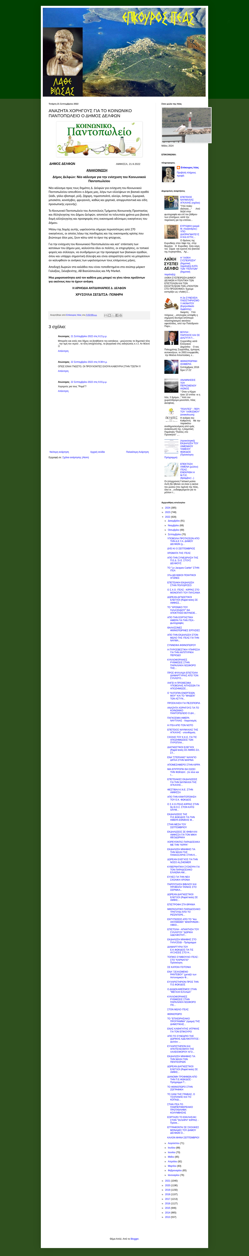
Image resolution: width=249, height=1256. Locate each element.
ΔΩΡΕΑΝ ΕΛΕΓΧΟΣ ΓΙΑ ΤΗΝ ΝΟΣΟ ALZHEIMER (182, 861)
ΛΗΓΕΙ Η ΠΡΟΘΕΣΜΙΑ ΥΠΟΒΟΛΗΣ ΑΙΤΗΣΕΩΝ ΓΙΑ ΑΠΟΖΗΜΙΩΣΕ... (183, 686)
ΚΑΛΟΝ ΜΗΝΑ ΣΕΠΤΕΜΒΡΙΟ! (183, 1137)
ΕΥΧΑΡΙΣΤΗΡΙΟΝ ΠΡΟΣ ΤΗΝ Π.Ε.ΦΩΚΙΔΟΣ (183, 983)
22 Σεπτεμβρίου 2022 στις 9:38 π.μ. (89, 362)
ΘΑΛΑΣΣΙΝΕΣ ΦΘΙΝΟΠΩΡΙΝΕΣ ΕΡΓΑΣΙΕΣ (183, 629)
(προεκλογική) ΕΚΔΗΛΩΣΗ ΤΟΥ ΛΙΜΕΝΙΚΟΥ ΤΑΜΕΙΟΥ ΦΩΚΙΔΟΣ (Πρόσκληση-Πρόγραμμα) (181, 449)
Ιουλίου (172, 1147)
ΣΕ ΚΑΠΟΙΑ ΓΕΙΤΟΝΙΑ (179, 967)
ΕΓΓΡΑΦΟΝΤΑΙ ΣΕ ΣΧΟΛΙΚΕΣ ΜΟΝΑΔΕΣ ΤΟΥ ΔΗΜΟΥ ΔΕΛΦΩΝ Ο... (183, 1130)
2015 (168, 1208)
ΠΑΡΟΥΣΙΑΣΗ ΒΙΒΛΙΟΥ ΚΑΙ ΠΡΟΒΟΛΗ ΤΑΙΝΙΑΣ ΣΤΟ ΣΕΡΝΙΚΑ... (181, 887)
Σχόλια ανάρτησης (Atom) (75, 457)
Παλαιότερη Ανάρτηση (137, 452)
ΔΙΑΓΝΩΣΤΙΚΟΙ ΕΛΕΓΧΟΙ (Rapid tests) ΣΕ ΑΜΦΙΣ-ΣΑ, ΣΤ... (183, 750)
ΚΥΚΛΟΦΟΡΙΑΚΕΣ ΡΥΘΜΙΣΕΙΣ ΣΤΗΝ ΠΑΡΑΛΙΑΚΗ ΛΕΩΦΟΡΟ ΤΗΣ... (181, 664)
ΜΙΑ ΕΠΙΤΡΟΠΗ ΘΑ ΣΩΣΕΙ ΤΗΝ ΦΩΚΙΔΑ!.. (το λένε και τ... (183, 772)
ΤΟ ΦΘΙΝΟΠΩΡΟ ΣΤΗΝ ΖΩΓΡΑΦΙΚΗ (180, 1088)
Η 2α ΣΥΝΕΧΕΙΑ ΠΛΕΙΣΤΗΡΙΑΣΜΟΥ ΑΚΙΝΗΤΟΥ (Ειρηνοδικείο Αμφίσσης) (189, 303)
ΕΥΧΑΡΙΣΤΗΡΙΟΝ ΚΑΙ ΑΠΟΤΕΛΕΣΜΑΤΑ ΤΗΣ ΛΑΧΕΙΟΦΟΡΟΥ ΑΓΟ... (181, 1049)
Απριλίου (173, 1161)
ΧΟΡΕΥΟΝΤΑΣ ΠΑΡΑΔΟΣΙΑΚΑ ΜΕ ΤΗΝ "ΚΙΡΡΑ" (183, 843)
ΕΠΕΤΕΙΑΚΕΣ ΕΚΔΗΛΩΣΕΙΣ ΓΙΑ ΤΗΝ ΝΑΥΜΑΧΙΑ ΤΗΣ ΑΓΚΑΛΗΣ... (182, 782)
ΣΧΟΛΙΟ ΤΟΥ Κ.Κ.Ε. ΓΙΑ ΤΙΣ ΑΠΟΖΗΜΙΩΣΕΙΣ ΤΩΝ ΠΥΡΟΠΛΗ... (182, 740)
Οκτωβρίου (174, 530)
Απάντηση (63, 351)
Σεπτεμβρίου (175, 534)
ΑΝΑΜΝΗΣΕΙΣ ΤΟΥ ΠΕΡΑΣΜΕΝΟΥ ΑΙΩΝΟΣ (188, 384)
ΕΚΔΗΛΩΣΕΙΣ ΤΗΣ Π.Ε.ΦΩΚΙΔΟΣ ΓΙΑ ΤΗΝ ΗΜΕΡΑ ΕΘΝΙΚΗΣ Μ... (181, 817)
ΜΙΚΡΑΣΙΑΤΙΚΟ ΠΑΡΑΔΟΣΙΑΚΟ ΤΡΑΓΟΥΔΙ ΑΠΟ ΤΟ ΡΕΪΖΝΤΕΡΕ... (183, 912)
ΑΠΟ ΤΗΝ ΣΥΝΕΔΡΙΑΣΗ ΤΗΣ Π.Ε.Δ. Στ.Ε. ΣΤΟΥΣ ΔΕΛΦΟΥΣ (182, 560)
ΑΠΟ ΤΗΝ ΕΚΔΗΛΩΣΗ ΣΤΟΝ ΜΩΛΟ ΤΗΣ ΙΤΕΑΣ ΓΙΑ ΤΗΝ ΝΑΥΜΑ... (183, 638)
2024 (168, 507)
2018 (168, 1194)
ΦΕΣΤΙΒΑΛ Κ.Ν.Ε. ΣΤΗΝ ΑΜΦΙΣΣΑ (180, 791)
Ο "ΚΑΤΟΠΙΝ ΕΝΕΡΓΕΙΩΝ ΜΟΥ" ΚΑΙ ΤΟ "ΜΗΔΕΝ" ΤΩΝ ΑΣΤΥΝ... (181, 696)
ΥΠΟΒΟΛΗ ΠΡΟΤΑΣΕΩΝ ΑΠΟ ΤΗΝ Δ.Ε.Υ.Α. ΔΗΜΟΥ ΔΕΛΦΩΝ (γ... (183, 541)
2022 (168, 517)
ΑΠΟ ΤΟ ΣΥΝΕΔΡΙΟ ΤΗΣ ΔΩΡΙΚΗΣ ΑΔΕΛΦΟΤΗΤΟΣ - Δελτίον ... (183, 1039)
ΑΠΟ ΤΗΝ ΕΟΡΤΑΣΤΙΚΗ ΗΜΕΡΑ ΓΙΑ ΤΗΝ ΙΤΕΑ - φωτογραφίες (181, 620)
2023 (168, 512)
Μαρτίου (172, 1166)
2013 (168, 1217)
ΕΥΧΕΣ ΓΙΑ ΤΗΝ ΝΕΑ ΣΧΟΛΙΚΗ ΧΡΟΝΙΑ (178, 878)
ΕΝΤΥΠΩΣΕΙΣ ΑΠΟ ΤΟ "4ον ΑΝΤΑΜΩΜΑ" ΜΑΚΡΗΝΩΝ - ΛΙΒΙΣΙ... (183, 922)
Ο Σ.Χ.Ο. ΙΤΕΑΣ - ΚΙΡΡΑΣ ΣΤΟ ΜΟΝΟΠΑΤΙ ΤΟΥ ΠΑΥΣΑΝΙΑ (183, 591)
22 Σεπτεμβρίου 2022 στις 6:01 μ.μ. (89, 382)
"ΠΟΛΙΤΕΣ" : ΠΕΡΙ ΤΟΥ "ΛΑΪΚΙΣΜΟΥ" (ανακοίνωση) (190, 412)
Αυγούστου (174, 1143)
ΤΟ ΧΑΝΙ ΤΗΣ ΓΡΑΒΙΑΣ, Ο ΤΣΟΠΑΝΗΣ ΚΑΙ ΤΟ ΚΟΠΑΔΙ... (181, 1097)
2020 (168, 1185)
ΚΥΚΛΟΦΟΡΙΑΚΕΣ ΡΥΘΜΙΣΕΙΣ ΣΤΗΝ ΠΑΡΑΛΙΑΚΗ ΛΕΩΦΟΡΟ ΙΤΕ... (181, 1000)
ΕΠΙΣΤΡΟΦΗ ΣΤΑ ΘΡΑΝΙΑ (181, 904)
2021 (168, 1180)
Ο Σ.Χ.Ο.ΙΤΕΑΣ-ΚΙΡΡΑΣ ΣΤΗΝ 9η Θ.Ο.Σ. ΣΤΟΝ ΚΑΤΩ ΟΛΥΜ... (183, 807)
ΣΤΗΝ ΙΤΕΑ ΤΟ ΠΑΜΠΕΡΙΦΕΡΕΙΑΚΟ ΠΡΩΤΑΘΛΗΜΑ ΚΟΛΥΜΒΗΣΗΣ (180, 1108)
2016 (168, 1203)
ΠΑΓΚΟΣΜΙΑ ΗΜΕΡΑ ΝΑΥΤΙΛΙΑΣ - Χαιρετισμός (182, 719)
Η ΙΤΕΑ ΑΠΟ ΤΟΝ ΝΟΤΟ (180, 725)
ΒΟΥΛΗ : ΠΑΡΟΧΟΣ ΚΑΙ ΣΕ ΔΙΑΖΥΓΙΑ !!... (190, 335)
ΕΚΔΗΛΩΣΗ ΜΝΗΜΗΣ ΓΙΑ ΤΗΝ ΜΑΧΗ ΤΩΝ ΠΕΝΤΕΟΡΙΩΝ (181, 1059)
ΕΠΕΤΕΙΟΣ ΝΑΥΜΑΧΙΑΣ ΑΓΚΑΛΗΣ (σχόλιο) (190, 200)
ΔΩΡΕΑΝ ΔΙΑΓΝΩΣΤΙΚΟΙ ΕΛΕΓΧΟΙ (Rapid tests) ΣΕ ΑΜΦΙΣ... (182, 897)
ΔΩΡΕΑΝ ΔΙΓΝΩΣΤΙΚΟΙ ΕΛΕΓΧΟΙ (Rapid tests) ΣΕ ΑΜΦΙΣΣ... (182, 600)
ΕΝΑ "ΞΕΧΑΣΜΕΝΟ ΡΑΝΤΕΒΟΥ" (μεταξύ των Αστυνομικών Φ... (181, 974)
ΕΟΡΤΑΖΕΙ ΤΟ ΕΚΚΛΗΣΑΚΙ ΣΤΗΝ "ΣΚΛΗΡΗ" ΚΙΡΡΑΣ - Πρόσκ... (182, 1120)
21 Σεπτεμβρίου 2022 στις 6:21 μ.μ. (89, 336)
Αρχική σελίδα (97, 452)
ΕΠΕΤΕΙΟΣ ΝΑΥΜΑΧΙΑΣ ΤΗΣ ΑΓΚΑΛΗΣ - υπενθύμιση (182, 731)
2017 (168, 1199)
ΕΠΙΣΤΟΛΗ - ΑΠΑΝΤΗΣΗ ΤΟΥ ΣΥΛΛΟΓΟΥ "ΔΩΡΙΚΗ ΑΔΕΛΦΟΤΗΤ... (183, 932)
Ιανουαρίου (174, 1175)
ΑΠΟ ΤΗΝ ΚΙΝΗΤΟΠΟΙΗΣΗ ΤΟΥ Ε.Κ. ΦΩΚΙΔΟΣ (181, 798)
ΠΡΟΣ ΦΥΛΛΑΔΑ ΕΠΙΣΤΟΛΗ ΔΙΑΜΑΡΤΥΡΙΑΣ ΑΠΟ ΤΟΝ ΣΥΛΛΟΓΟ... (182, 675)
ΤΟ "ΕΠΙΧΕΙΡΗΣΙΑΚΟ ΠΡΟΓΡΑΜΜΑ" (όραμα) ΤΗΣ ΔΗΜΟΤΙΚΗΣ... (183, 1021)
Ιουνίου (172, 1152)
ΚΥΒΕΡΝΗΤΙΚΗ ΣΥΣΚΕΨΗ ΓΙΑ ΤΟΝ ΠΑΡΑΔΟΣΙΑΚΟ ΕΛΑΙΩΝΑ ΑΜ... (183, 869)
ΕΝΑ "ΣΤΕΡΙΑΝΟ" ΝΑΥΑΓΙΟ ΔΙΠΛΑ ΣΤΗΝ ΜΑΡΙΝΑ (181, 758)
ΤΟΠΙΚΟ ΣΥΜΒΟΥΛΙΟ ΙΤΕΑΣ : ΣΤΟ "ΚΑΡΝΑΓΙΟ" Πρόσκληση (183, 960)
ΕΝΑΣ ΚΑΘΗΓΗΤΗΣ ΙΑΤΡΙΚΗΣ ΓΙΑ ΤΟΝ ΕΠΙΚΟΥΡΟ (183, 1030)
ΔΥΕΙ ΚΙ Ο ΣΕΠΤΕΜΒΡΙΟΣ (181, 548)
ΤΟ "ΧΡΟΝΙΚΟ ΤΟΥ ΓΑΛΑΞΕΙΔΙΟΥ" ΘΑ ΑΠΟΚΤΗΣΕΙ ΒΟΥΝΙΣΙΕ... (182, 610)
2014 (168, 1212)
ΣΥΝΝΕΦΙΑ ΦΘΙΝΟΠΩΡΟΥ (181, 645)
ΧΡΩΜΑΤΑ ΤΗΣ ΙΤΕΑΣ (179, 553)
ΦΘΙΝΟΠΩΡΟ (174, 1014)
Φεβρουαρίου (175, 1170)
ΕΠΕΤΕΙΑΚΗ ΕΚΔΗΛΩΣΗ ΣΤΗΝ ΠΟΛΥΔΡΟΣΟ (180, 584)
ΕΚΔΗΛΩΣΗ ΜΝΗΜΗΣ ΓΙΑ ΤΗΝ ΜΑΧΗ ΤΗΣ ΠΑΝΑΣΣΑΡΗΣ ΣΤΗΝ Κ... (182, 852)
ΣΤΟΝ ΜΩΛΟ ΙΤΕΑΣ (178, 1009)
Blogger (135, 1239)
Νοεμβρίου (174, 525)
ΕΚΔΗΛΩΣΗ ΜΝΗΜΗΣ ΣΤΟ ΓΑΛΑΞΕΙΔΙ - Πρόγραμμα (181, 941)
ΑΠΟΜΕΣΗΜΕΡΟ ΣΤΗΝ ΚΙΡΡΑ (183, 764)
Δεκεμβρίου (174, 520)
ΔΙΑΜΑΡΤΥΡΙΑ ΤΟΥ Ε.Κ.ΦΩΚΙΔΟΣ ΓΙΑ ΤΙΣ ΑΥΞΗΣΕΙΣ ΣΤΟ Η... (180, 950)
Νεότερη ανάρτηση (59, 452)
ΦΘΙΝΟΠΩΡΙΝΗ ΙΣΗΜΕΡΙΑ (188, 362)
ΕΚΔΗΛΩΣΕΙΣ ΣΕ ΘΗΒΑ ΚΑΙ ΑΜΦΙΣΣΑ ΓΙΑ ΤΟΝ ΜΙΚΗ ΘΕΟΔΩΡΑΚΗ (182, 834)
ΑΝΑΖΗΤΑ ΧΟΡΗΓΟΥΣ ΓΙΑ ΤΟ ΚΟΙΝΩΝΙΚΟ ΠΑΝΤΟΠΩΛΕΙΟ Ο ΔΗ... (183, 710)
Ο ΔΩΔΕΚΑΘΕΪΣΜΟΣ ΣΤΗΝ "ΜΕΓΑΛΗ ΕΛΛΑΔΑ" (182, 990)
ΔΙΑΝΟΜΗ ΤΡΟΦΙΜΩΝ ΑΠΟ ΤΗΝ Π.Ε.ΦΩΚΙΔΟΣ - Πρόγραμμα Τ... (182, 1079)
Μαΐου (171, 1156)
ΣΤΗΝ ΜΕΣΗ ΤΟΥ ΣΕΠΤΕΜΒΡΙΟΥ (177, 826)
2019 (168, 1190)
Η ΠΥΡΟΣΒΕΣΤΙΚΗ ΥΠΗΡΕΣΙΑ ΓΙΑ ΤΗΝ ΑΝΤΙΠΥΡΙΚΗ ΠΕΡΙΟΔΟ (183, 652)
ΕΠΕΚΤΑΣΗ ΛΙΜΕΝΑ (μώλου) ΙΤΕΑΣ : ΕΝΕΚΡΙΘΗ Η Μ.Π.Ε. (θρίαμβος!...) (189, 471)
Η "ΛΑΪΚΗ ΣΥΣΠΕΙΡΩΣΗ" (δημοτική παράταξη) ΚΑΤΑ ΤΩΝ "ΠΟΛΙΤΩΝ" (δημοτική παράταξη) (181, 266)
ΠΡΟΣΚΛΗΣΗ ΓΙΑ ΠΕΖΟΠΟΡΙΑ (183, 703)
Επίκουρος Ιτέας (190, 167)
